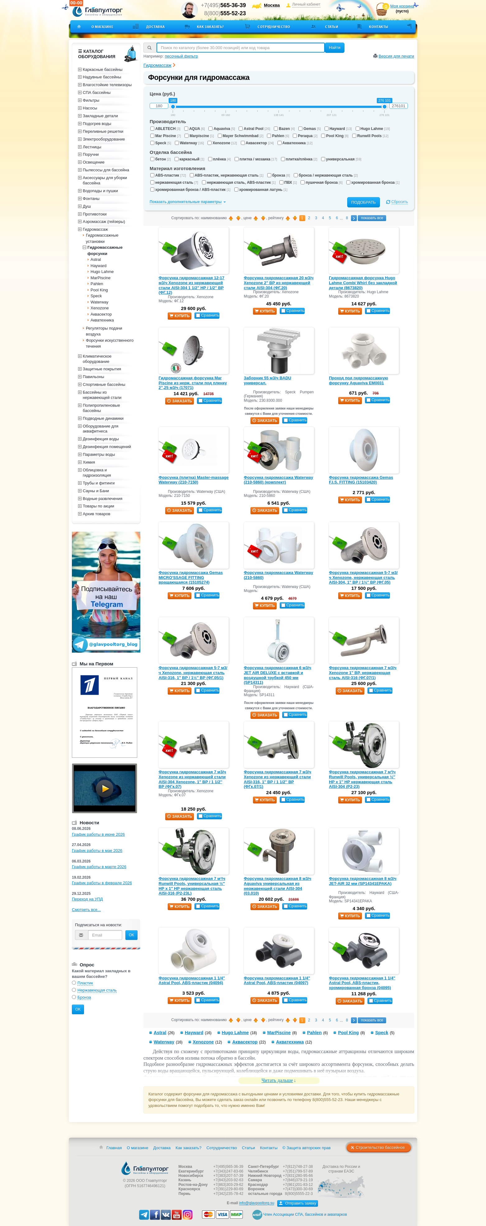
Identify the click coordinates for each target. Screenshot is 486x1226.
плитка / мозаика (256, 159)
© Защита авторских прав (307, 1147)
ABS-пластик (168, 175)
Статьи (331, 27)
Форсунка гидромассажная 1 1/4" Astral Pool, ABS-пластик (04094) (192, 980)
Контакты (378, 27)
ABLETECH (165, 129)
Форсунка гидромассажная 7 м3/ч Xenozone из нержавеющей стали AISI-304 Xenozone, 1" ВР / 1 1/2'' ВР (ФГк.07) (192, 779)
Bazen (284, 129)
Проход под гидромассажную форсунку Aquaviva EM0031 (358, 380)
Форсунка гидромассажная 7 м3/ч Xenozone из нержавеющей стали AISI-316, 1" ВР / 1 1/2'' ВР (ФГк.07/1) (277, 779)
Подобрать (363, 202)
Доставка (155, 27)
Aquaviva (221, 129)
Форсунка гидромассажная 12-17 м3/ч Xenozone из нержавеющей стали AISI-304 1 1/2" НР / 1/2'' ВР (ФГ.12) (191, 285)
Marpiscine (199, 136)
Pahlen (278, 136)
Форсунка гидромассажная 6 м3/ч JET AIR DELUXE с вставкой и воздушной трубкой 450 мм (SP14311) (277, 675)
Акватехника (295, 143)
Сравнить (207, 315)
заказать (179, 401)
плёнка (219, 159)
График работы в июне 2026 (98, 834)
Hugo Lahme (373, 129)
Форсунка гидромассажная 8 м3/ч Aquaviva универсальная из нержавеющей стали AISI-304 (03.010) (277, 885)
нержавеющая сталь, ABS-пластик (239, 182)
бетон (160, 159)
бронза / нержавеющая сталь (325, 175)
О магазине (102, 27)
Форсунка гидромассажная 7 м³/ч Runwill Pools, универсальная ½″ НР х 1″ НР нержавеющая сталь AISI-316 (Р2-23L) (192, 885)
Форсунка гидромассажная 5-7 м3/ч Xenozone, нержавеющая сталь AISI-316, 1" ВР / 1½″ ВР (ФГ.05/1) (193, 672)
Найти (334, 47)
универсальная (341, 159)
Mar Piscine (165, 136)
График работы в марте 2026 (99, 866)
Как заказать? (210, 27)
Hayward (338, 129)
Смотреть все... (86, 909)
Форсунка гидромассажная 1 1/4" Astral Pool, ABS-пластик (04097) (277, 980)
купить (179, 316)
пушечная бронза (322, 182)
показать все (372, 218)
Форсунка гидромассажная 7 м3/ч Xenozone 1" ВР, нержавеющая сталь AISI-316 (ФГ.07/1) (362, 672)
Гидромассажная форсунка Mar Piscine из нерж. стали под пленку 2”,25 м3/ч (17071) (193, 383)
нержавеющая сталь (174, 182)
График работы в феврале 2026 (102, 883)
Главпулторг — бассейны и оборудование (145, 1168)
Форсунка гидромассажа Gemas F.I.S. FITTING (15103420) (361, 480)
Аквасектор (257, 143)
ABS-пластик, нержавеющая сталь (227, 175)
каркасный (189, 159)
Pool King (334, 136)
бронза (278, 175)
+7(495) (223, 5)
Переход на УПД (87, 899)
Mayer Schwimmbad (241, 136)
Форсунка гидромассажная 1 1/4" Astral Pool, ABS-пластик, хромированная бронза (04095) (362, 983)
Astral (160, 1032)
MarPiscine (279, 1032)
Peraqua (305, 136)
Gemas (309, 129)
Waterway (189, 143)
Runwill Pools (370, 136)
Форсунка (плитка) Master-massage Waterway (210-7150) (194, 480)
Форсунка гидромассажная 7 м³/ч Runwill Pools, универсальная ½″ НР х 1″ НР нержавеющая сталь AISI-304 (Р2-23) (362, 779)
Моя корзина (402, 6)
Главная (114, 1147)
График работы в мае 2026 (97, 850)
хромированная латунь (260, 189)
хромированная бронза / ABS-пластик (190, 189)
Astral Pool (254, 129)
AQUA (194, 129)
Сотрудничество (274, 27)
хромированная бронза (373, 182)
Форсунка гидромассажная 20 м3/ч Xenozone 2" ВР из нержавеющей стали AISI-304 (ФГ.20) (279, 282)
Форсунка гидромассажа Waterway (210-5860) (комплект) (278, 480)
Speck (160, 143)
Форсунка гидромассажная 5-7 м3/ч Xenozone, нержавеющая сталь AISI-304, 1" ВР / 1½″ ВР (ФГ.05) (363, 577)
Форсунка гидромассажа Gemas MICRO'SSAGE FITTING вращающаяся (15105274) (191, 577)
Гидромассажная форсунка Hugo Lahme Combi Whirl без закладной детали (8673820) (363, 282)
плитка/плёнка (299, 159)
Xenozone (222, 143)
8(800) (225, 13)
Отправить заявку (297, 1203)
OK (131, 935)
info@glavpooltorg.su (256, 1203)
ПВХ (288, 182)
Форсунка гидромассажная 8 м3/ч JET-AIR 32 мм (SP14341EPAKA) (362, 881)
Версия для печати (396, 56)
